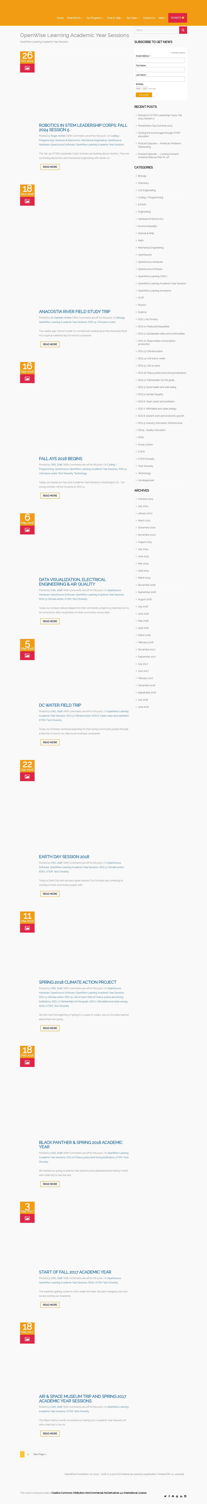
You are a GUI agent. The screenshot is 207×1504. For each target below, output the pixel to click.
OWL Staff (56, 464)
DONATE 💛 (177, 17)
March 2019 (144, 577)
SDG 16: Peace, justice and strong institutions (90, 1157)
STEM (68, 599)
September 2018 (147, 592)
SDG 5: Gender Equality (150, 394)
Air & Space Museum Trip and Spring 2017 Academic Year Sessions (82, 1398)
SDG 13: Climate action (51, 599)
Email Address (143, 56)
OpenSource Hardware (150, 262)
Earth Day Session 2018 (64, 856)
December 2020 (147, 527)
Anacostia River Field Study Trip (74, 311)
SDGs (42, 871)
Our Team (132, 18)
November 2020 (147, 534)
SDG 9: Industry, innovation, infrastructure (160, 423)
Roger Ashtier (58, 135)
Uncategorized (146, 480)
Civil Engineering (147, 190)
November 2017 (146, 649)
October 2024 (145, 499)
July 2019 (143, 549)
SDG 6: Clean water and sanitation (110, 715)
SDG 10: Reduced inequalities (153, 326)
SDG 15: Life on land (75, 997)
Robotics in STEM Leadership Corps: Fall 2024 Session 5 (83, 127)
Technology (80, 473)
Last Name (141, 75)
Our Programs (95, 18)
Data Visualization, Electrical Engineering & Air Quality (72, 582)
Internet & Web (146, 233)
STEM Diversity (146, 458)
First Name (141, 65)
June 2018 (143, 613)
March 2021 (144, 520)
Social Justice (145, 444)
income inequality (147, 226)
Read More (50, 167)
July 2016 (143, 699)
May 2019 (143, 563)
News (162, 18)
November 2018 (146, 585)
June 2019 (143, 556)
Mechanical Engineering (94, 140)
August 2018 (145, 599)
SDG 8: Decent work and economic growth (161, 415)
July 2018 (143, 606)
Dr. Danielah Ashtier (61, 317)
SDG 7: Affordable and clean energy (108, 1001)
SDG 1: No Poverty (148, 319)
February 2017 (145, 678)
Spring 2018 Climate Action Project (77, 982)
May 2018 (143, 620)
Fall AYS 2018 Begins (60, 458)
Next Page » (40, 1454)
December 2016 (146, 685)
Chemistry (143, 183)
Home (60, 18)
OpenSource (61, 469)
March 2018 (144, 635)
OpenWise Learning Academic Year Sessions (100, 144)
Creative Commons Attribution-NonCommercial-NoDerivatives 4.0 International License (98, 1493)
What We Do (75, 18)
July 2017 (143, 664)
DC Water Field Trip (60, 705)
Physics (142, 305)
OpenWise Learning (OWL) (152, 276)
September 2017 (147, 656)
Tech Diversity (65, 473)
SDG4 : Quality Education (151, 430)
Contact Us (149, 18)
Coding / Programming (150, 197)
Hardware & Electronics (67, 140)
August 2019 (145, 542)
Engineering (144, 211)
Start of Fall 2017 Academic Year (75, 1272)
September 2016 (147, 692)
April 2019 (143, 570)
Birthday (139, 84)
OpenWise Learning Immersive (154, 290)
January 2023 (145, 513)
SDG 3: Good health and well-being (157, 387)
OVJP (141, 297)
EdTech (142, 204)
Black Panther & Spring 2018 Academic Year (80, 1145)
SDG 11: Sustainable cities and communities (161, 333)
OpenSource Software (63, 144)
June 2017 (143, 671)
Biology (120, 317)
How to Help (115, 18)
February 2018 (145, 642)
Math (141, 240)
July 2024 (143, 506)
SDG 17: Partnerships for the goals (70, 1001)
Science (142, 312)
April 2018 (143, 628)
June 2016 (143, 707)
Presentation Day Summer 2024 (155, 125)
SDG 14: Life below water (101, 322)
